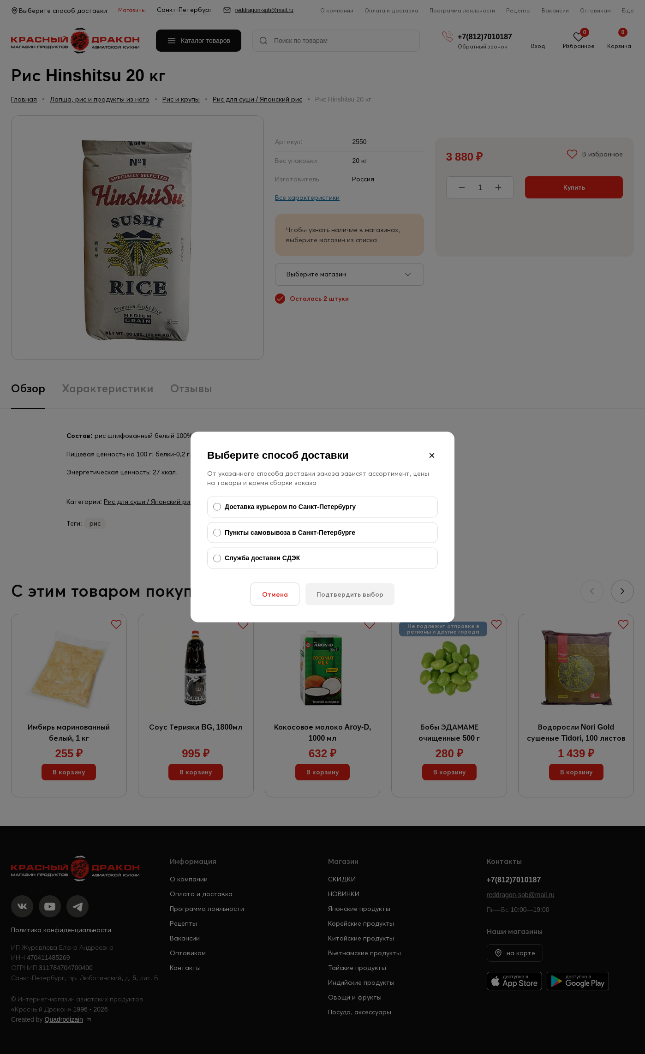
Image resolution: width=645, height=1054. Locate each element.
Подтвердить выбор (350, 594)
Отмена (275, 594)
